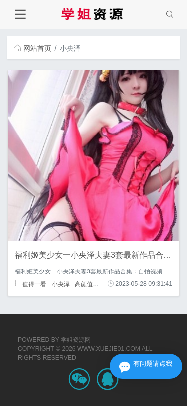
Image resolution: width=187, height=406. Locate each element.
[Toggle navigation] (20, 14)
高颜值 (84, 283)
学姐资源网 (76, 339)
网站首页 (32, 48)
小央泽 (61, 283)
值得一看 (30, 283)
